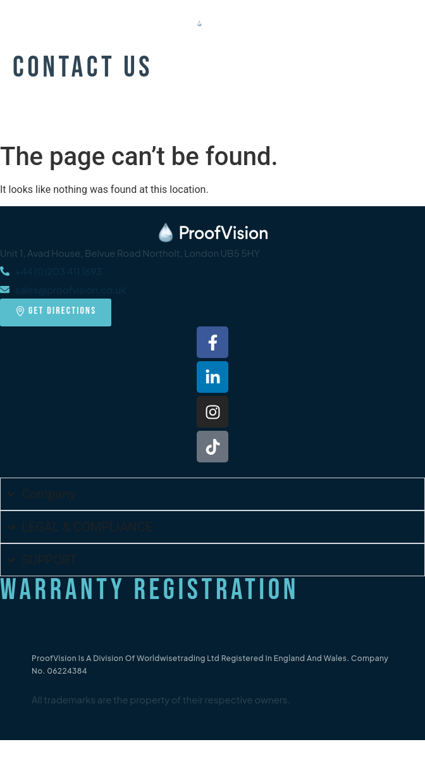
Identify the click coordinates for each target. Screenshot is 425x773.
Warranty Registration (149, 590)
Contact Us (83, 68)
